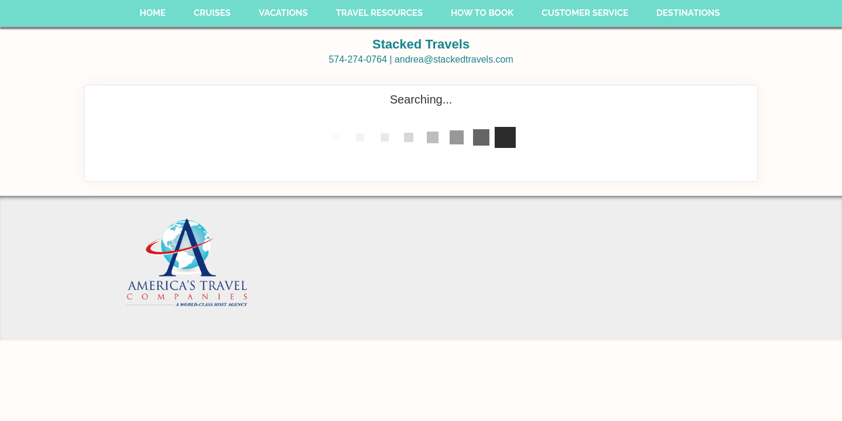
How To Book (482, 13)
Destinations (688, 13)
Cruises (212, 13)
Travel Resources (379, 13)
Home (153, 13)
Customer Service (584, 13)
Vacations (283, 13)
